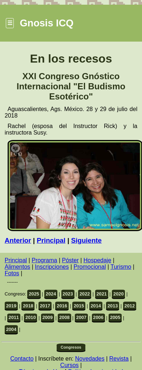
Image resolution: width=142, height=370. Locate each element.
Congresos (71, 347)
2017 (45, 306)
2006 (98, 317)
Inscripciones (52, 267)
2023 (67, 294)
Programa (44, 260)
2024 (51, 294)
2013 (112, 306)
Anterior (18, 240)
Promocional (90, 267)
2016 (62, 306)
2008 (64, 317)
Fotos (12, 273)
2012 (130, 306)
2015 (79, 306)
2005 (115, 317)
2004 (11, 329)
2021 (101, 294)
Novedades (90, 359)
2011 (14, 317)
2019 (11, 306)
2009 (47, 317)
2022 (85, 294)
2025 (34, 294)
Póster (70, 260)
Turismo (120, 267)
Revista (119, 359)
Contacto (21, 359)
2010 (30, 317)
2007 (81, 317)
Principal (51, 240)
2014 (95, 306)
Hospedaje (97, 260)
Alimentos (17, 267)
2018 (28, 306)
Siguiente (86, 240)
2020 (118, 294)
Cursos (69, 365)
